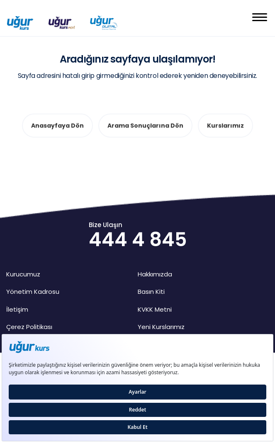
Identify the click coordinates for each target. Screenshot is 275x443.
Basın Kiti (151, 291)
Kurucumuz (23, 274)
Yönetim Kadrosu (32, 291)
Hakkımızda (155, 274)
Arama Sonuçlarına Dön (145, 125)
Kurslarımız (225, 125)
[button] (260, 18)
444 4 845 (138, 239)
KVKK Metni (155, 309)
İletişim (17, 309)
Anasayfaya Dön (57, 125)
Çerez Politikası (29, 326)
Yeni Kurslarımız (161, 326)
